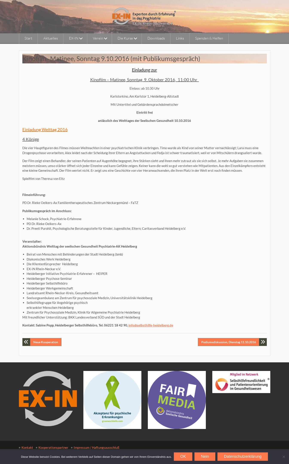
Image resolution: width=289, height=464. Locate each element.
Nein (205, 456)
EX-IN (73, 38)
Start (28, 38)
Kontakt (27, 447)
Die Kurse (125, 38)
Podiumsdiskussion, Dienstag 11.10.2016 (228, 342)
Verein (98, 38)
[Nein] (283, 457)
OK (183, 456)
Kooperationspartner (53, 447)
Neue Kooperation (45, 342)
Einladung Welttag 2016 (45, 129)
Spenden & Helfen (209, 38)
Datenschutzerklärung (242, 456)
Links (180, 38)
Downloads (156, 38)
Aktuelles (50, 38)
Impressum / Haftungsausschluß (96, 447)
